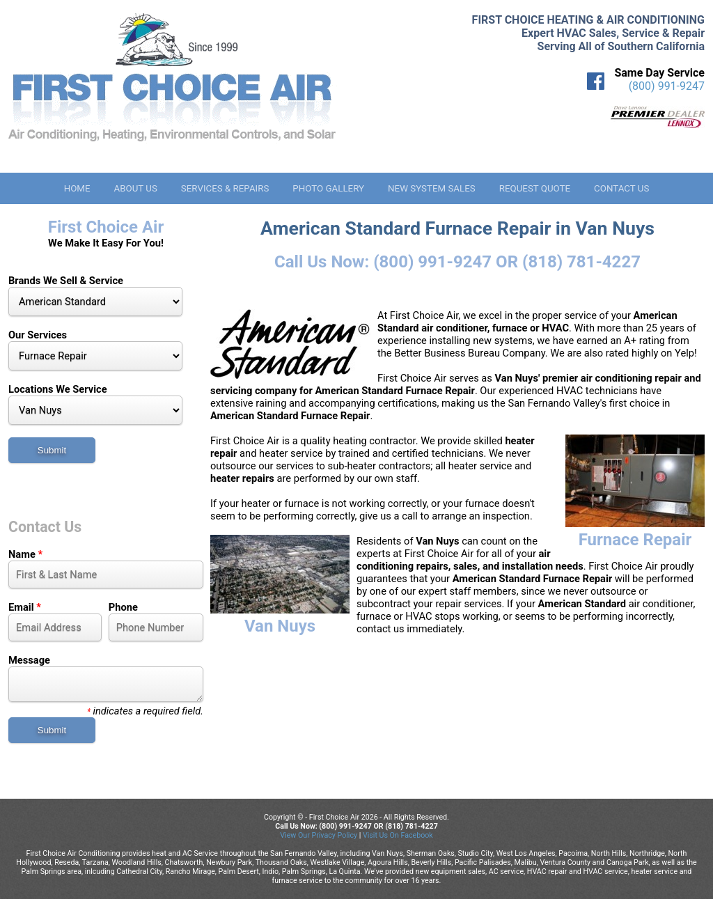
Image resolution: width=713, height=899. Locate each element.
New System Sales (432, 188)
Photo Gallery (328, 188)
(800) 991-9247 (667, 86)
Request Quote (534, 188)
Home (77, 188)
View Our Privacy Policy (318, 835)
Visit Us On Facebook (398, 835)
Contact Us (621, 188)
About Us (135, 188)
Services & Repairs (225, 188)
